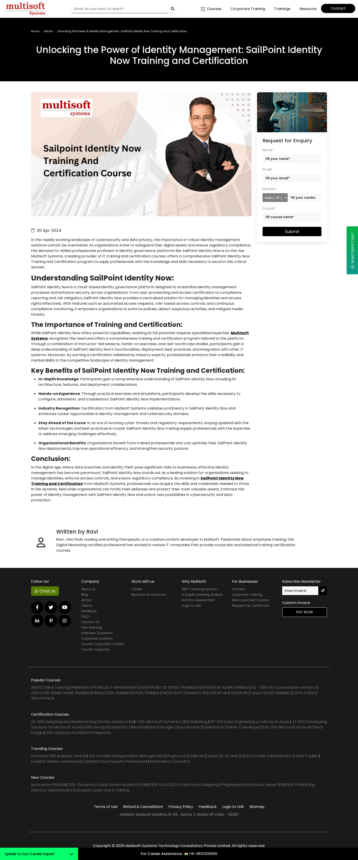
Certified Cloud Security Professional (115, 761)
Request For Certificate (250, 605)
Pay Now (304, 612)
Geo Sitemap (91, 627)
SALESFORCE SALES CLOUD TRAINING (261, 693)
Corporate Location (96, 638)
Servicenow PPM (46, 784)
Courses (211, 8)
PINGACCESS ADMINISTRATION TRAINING (126, 693)
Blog (84, 594)
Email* (268, 169)
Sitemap (256, 806)
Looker (36, 761)
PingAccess (177, 756)
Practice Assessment (198, 600)
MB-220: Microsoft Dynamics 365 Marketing (169, 721)
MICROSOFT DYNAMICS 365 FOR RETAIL (195, 693)
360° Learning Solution (199, 589)
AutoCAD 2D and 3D (225, 756)
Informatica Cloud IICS (170, 761)
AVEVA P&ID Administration (269, 756)
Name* (268, 150)
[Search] (119, 9)
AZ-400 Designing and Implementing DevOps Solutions (79, 721)
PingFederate (234, 784)
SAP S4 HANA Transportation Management (127, 756)
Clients (86, 605)
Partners (238, 589)
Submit (292, 231)
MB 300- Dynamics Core (84, 784)
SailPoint (198, 756)
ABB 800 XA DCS (157, 784)
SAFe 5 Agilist (307, 756)
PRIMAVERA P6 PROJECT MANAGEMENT (104, 687)
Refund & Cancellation (143, 806)
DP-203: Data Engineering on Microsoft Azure (250, 721)
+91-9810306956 (203, 853)
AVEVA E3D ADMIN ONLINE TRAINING (60, 693)
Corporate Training (248, 8)
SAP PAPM (296, 784)
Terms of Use (106, 806)
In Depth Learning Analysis (202, 594)
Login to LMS (191, 605)
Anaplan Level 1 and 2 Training (102, 790)
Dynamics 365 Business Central (58, 756)
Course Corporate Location (103, 644)
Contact (338, 8)
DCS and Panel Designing (197, 784)
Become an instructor (149, 594)
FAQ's (85, 616)
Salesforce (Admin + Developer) (233, 727)
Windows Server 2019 (266, 784)
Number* (270, 189)
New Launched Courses (250, 600)
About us (88, 589)
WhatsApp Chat (352, 250)
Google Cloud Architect (181, 727)
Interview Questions (97, 633)
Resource (308, 8)
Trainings (282, 8)
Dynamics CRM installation (134, 727)
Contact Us (90, 622)
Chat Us (44, 591)
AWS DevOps (96, 727)
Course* (269, 208)
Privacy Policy (180, 806)
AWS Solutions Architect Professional (78, 732)
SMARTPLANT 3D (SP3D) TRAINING (168, 687)
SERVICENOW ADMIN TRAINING (224, 687)
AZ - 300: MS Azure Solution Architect (284, 687)
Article (86, 600)
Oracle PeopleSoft (124, 784)
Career (137, 589)
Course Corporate (95, 649)
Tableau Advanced (63, 761)
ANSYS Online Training (50, 687)
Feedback (89, 611)
